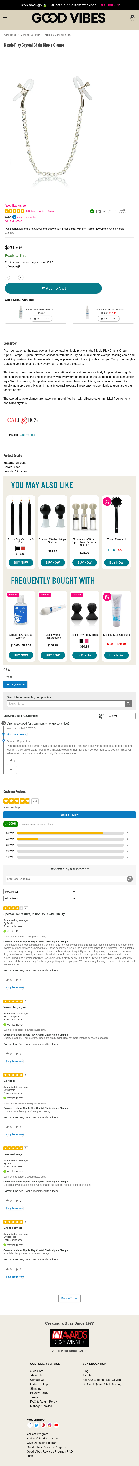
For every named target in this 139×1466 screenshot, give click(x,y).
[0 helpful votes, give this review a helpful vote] (8, 980)
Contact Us (37, 1380)
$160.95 (52, 645)
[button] (18, 548)
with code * (69, 5)
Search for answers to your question (29, 697)
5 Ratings (31, 211)
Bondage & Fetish (30, 34)
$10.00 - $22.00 (21, 645)
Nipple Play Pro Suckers (85, 634)
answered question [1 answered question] (27, 217)
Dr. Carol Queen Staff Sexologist (103, 1384)
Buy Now (21, 562)
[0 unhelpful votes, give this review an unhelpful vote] (17, 980)
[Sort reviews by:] (39, 891)
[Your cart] (132, 18)
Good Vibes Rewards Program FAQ (50, 1451)
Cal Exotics (28, 435)
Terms (34, 1397)
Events (87, 1375)
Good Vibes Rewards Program (46, 1447)
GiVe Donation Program (42, 1443)
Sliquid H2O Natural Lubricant (20, 636)
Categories (10, 34)
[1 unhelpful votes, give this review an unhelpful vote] (17, 1200)
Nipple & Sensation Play (58, 34)
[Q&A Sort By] (122, 716)
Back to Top (69, 1298)
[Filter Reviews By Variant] (39, 898)
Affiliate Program (37, 1434)
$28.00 (84, 553)
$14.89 (20, 554)
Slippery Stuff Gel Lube (116, 634)
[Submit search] (128, 703)
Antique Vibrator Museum (43, 1438)
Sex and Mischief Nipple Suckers (53, 541)
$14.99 (52, 551)
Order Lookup (39, 1384)
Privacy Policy (39, 1393)
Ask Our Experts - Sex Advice (102, 1380)
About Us (36, 1375)
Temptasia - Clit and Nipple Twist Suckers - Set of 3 (84, 542)
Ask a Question (13, 220)
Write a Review (47, 211)
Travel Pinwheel (116, 539)
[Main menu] (5, 18)
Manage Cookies (41, 1406)
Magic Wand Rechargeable (53, 636)
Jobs (30, 1456)
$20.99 (84, 646)
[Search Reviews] (69, 879)
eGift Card (36, 1371)
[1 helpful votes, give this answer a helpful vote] (12, 761)
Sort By (101, 716)
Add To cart (53, 288)
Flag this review (15, 987)
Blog (85, 1371)
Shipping (35, 1388)
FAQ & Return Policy (43, 1401)
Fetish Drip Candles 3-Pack (21, 541)
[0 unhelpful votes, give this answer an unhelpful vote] (12, 770)
